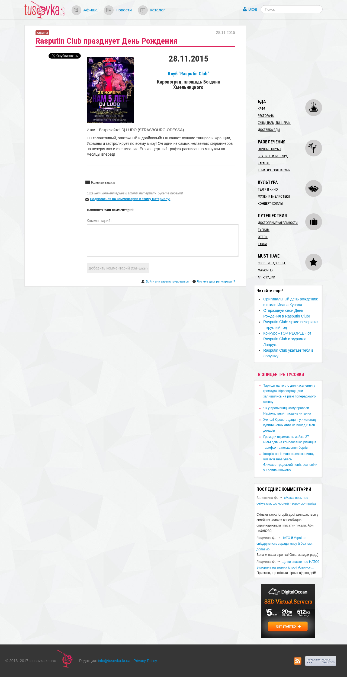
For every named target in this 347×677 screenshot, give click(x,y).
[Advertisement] (294, 59)
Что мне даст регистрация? (216, 281)
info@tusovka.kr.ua (114, 661)
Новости (123, 10)
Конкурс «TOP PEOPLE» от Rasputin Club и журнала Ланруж (287, 339)
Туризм (263, 230)
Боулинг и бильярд (273, 156)
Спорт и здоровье (272, 263)
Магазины (265, 270)
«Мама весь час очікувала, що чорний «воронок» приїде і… (286, 503)
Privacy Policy (145, 661)
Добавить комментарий (118, 268)
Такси (262, 244)
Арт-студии (266, 277)
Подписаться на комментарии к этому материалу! (130, 199)
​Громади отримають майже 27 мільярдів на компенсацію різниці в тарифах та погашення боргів (289, 442)
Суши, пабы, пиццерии (274, 123)
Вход (252, 9)
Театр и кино (268, 189)
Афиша (90, 10)
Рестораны (266, 116)
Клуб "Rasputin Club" (188, 73)
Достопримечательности (278, 223)
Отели (263, 237)
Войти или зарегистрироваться (167, 281)
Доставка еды (269, 130)
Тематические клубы (274, 170)
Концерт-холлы (270, 204)
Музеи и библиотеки (274, 196)
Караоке (264, 163)
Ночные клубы (269, 149)
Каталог (157, 10)
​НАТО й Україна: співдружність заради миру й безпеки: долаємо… (284, 543)
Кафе (261, 109)
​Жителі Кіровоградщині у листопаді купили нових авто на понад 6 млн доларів (289, 425)
